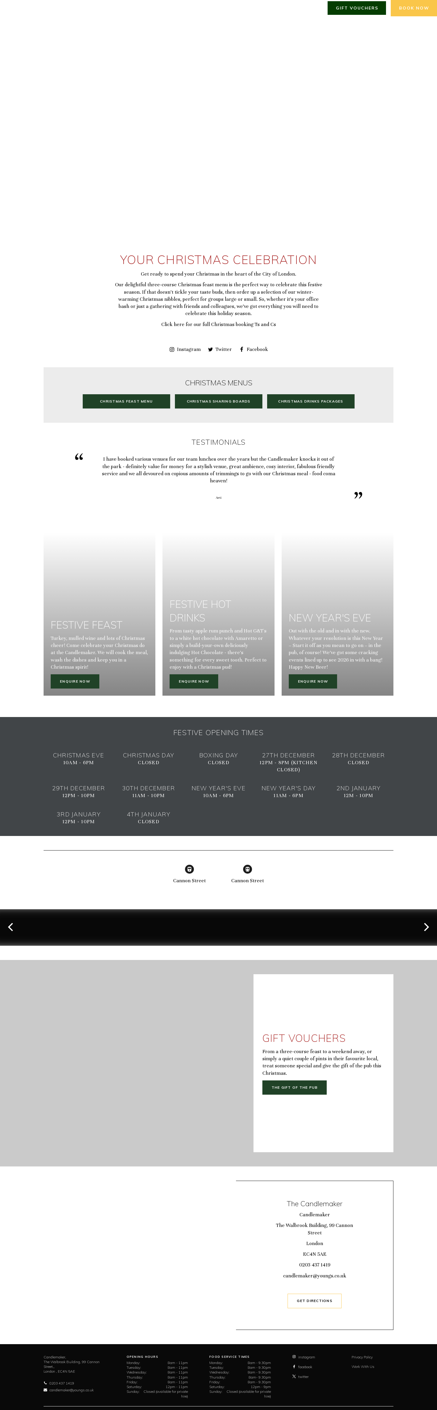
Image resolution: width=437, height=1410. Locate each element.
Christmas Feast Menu (126, 401)
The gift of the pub (295, 1087)
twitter (300, 1376)
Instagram (185, 349)
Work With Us (363, 1366)
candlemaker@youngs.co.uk (314, 1276)
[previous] (11, 927)
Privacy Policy (362, 1357)
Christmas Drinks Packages (310, 401)
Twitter (220, 349)
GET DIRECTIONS (314, 1300)
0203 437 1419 (314, 1265)
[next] (426, 927)
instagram (303, 1357)
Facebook (253, 349)
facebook (302, 1367)
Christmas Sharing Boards (219, 401)
